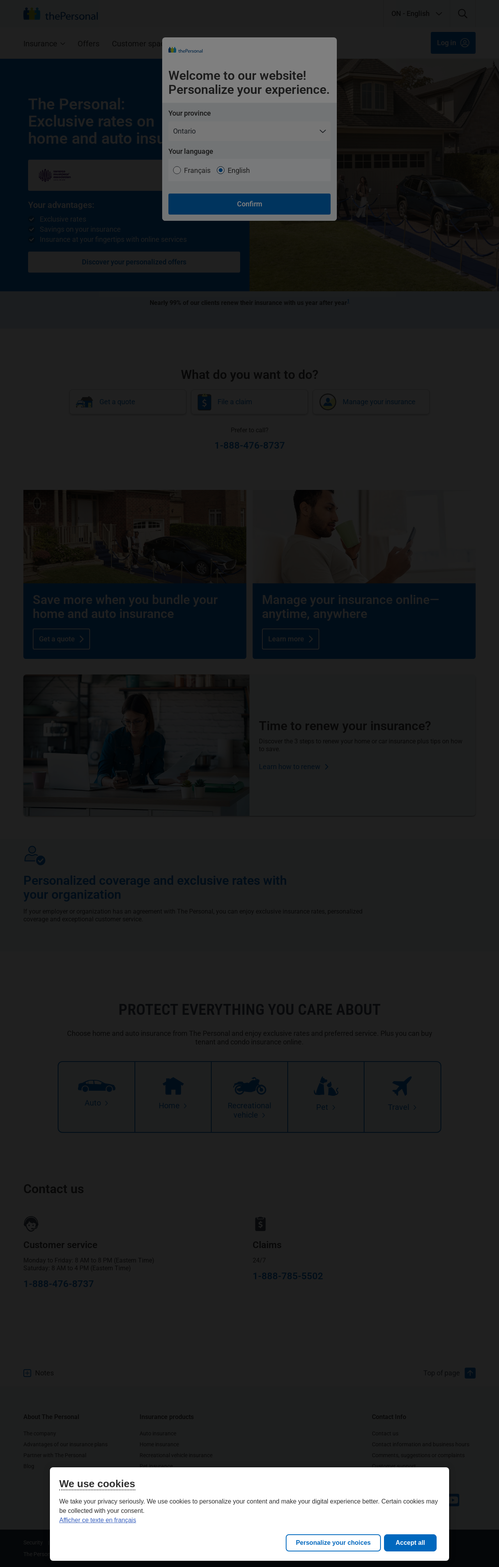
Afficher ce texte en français (97, 1520)
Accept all (410, 1542)
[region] (249, 1514)
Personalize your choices (333, 1542)
